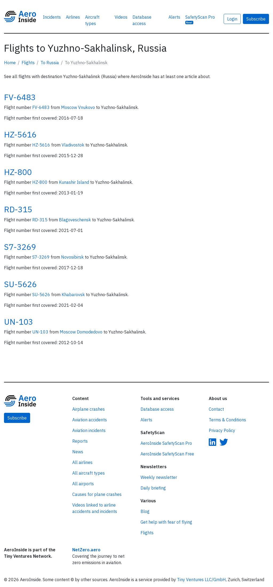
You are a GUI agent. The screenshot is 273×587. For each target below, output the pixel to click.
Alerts (174, 17)
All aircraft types (88, 473)
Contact (216, 409)
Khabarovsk (74, 294)
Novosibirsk (73, 257)
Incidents (52, 17)
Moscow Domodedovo (81, 332)
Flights (28, 62)
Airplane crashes (88, 409)
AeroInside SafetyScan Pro (166, 443)
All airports (83, 483)
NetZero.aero (86, 549)
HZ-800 (18, 172)
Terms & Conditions (227, 419)
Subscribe (256, 19)
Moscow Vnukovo (78, 107)
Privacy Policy (222, 430)
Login (232, 19)
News (77, 451)
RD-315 (18, 209)
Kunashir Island (74, 182)
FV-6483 (20, 97)
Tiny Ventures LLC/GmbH (201, 579)
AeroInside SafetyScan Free (167, 453)
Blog (145, 511)
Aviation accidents (89, 419)
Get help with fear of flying (166, 522)
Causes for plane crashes (97, 494)
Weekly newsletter (158, 477)
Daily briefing (153, 488)
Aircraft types (92, 20)
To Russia (50, 62)
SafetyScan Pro (200, 19)
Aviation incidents (89, 430)
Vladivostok (73, 145)
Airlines (73, 17)
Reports (80, 441)
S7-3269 (20, 247)
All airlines (82, 462)
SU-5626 (20, 284)
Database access (142, 20)
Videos (121, 17)
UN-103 (18, 321)
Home (10, 62)
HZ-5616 (20, 134)
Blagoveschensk (75, 219)
